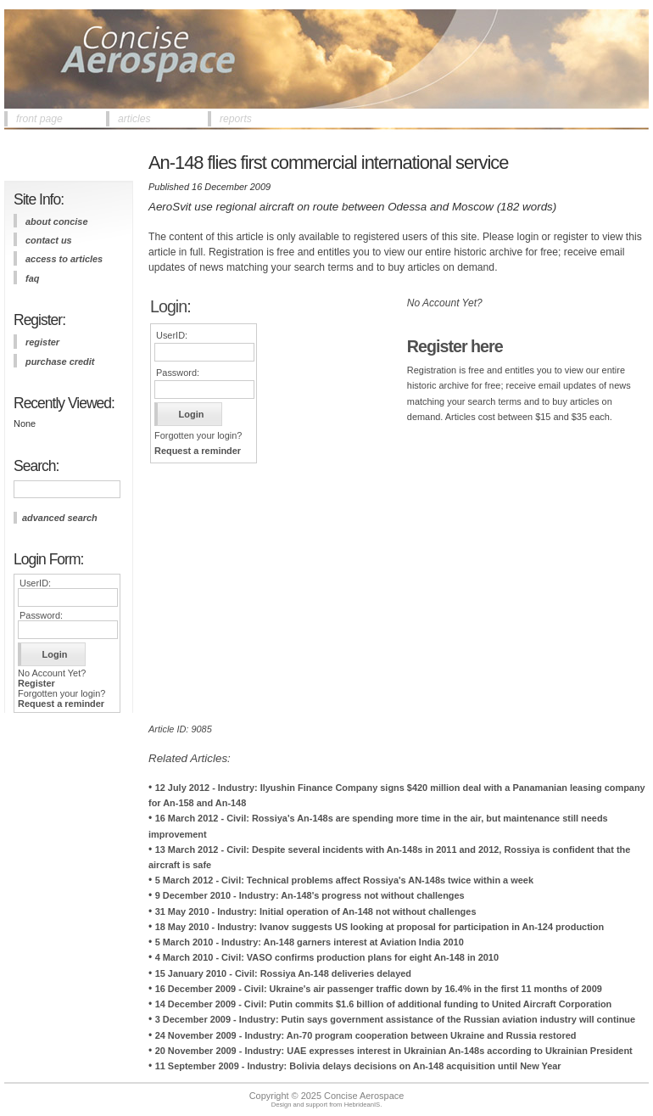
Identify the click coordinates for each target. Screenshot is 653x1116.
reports (236, 119)
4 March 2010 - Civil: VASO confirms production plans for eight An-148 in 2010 (327, 957)
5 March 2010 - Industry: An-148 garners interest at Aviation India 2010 (309, 942)
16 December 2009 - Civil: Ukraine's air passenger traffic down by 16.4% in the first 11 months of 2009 (378, 989)
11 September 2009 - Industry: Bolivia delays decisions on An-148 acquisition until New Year (358, 1066)
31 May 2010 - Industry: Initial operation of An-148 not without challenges (316, 911)
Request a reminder (61, 703)
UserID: (35, 583)
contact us (48, 240)
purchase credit (59, 361)
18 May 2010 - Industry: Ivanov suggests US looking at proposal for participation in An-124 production (380, 927)
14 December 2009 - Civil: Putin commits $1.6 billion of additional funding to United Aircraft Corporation (383, 1004)
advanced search (60, 518)
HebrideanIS (362, 1104)
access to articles (64, 259)
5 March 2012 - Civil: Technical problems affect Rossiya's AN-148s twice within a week (344, 880)
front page (39, 119)
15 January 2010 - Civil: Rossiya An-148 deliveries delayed (283, 973)
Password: (41, 615)
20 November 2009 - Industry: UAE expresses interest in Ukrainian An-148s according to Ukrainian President (394, 1051)
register (42, 342)
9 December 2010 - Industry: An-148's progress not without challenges (310, 895)
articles (134, 119)
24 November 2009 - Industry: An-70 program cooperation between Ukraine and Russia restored (366, 1035)
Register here (455, 346)
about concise (56, 221)
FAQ (32, 278)
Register (36, 683)
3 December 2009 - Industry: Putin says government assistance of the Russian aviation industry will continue (395, 1019)
